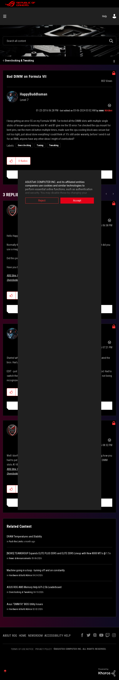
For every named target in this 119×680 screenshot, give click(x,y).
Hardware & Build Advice (20, 575)
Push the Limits (16, 541)
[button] (11, 161)
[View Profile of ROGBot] (108, 110)
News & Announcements (20, 558)
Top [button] (5, 671)
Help (104, 16)
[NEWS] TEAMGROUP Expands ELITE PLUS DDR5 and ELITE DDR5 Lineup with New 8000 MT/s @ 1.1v (59, 553)
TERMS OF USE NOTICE (22, 649)
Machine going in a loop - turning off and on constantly (36, 570)
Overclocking (24, 145)
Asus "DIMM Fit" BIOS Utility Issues (25, 604)
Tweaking (53, 145)
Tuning (40, 145)
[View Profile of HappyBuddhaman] (33, 94)
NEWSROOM (35, 635)
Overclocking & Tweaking (19, 60)
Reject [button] (33, 200)
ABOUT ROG (10, 635)
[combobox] (59, 40)
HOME (22, 635)
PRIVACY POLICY (43, 649)
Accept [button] (86, 200)
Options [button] (113, 60)
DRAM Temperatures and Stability (24, 536)
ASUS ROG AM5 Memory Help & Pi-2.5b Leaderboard (34, 587)
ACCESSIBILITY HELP (57, 635)
